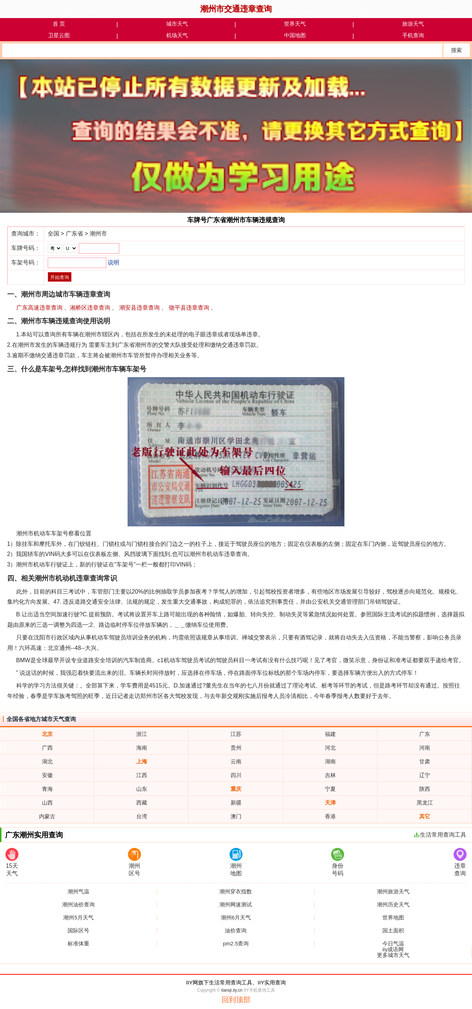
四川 (236, 775)
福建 (330, 734)
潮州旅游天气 (393, 891)
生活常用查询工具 (440, 835)
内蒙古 (47, 816)
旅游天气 (413, 24)
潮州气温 (78, 891)
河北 (330, 748)
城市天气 (177, 24)
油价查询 (235, 930)
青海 (47, 789)
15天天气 (11, 862)
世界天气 (295, 24)
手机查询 (413, 35)
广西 (47, 748)
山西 (47, 802)
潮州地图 (236, 862)
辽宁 (424, 775)
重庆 (236, 789)
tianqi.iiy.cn (231, 990)
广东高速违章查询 (39, 308)
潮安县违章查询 (139, 308)
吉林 (330, 775)
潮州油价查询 (78, 904)
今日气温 (393, 944)
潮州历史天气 (393, 904)
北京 (47, 734)
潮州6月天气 (236, 917)
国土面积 (393, 930)
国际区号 (78, 930)
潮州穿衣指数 (235, 891)
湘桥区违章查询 (90, 308)
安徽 (47, 775)
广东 (424, 734)
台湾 (141, 816)
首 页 (59, 24)
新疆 (236, 802)
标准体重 (78, 944)
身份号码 (337, 862)
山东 (141, 789)
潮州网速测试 (235, 904)
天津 (330, 802)
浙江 (141, 734)
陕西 (424, 789)
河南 (424, 748)
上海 (141, 761)
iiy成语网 (393, 949)
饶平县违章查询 (189, 308)
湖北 (47, 761)
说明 (113, 262)
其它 (424, 816)
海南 (141, 748)
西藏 (141, 802)
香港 (330, 816)
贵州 (236, 748)
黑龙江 (425, 802)
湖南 (330, 761)
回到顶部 (236, 1000)
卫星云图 (59, 35)
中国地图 (295, 35)
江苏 (236, 734)
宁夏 (330, 789)
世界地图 (393, 917)
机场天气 (177, 35)
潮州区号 (134, 862)
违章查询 (460, 862)
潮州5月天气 (78, 917)
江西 (141, 775)
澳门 (236, 816)
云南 (236, 761)
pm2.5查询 (236, 944)
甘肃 (424, 761)
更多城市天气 (393, 955)
